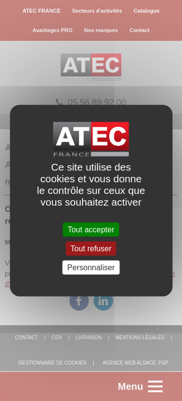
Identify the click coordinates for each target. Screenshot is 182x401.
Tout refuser (90, 248)
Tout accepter (90, 229)
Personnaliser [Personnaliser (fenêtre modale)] (91, 267)
